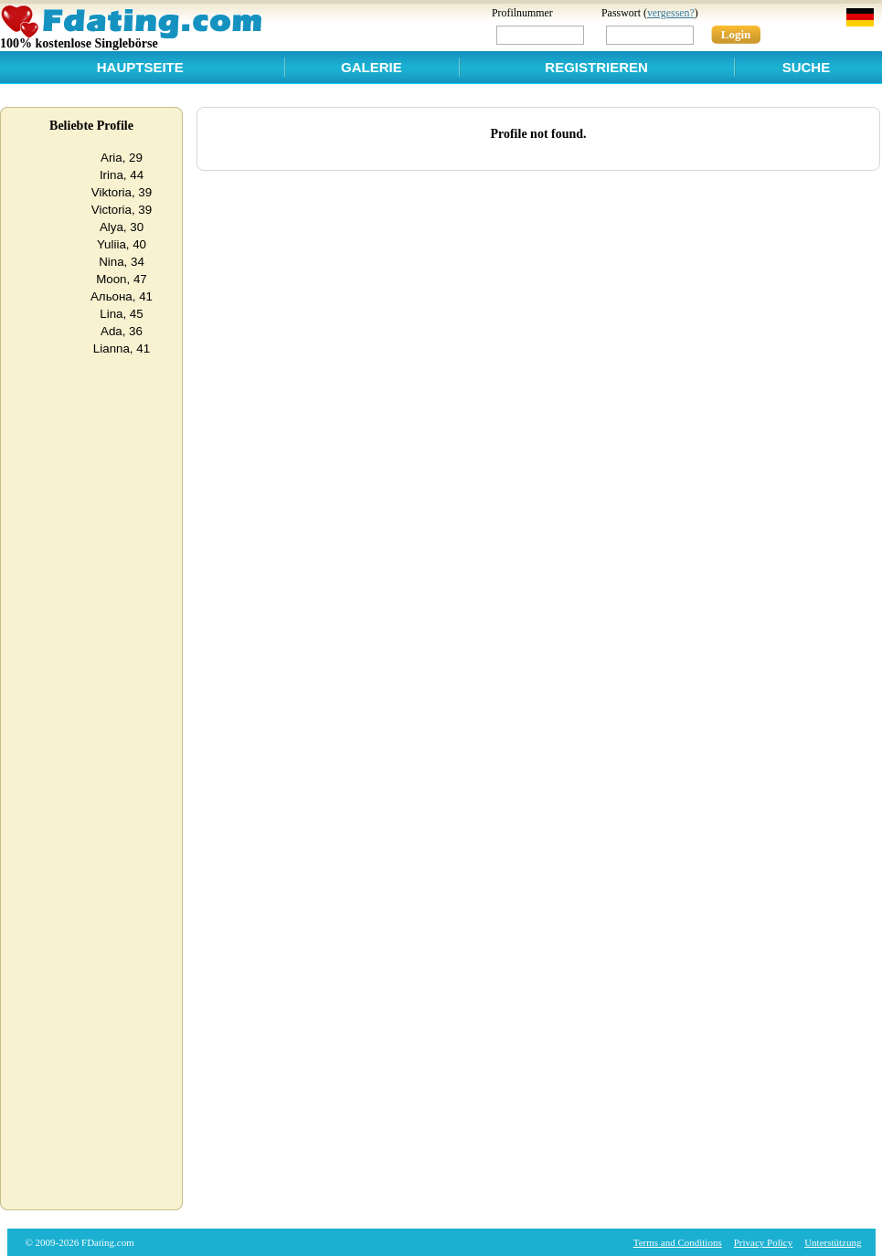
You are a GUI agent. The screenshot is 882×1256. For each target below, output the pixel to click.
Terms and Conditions (677, 1242)
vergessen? (671, 12)
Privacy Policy (763, 1242)
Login (736, 34)
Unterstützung (832, 1242)
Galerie (371, 67)
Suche (806, 67)
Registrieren (596, 67)
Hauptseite (140, 67)
